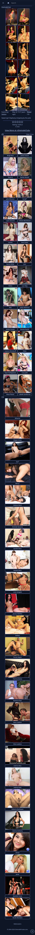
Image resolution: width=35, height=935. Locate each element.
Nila (10, 307)
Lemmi (10, 242)
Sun (17, 462)
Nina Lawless (17, 722)
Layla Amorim (10, 221)
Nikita (10, 286)
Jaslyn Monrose (25, 307)
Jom (24, 264)
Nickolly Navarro (17, 527)
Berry (17, 483)
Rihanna (17, 418)
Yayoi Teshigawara (10, 373)
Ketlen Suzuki (10, 329)
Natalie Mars (17, 548)
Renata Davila (24, 329)
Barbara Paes (17, 700)
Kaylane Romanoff (10, 351)
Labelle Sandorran (25, 394)
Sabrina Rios (17, 766)
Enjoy (24, 351)
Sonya (17, 852)
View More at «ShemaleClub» (17, 130)
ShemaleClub (6, 7)
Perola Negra (17, 657)
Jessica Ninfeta (17, 614)
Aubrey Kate (17, 787)
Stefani (3, 114)
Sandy (24, 199)
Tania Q (10, 177)
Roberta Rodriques (17, 809)
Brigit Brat (10, 155)
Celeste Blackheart (25, 221)
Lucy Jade (25, 373)
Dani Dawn (24, 242)
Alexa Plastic (10, 394)
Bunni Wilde (10, 264)
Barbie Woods (24, 177)
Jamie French (25, 155)
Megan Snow (17, 440)
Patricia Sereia (17, 679)
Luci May (24, 286)
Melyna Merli (17, 505)
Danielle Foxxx (17, 896)
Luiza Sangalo (17, 592)
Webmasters (17, 924)
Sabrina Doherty (17, 831)
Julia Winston (10, 199)
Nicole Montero (17, 918)
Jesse (17, 874)
